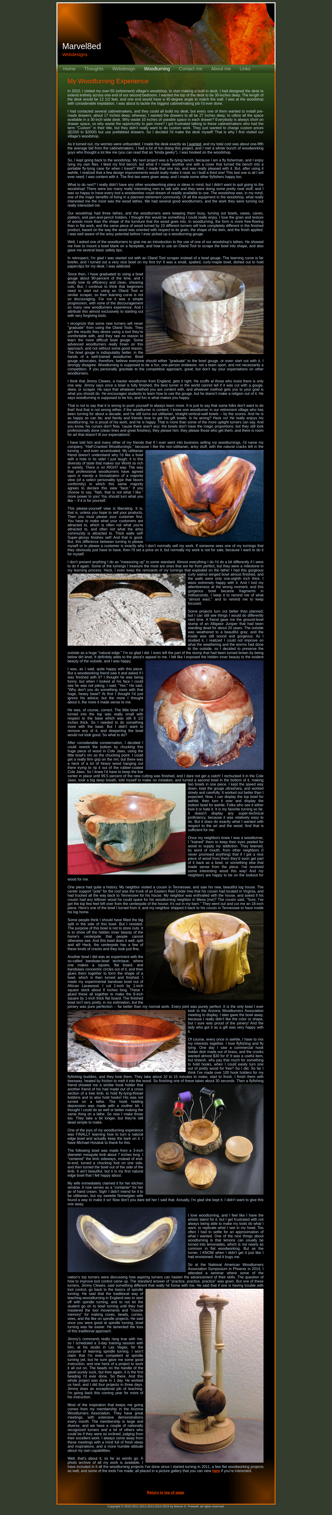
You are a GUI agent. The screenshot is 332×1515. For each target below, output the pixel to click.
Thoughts (93, 68)
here (216, 1471)
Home (69, 68)
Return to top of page (165, 1492)
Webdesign (123, 68)
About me (221, 68)
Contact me (190, 68)
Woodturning (157, 68)
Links (245, 68)
